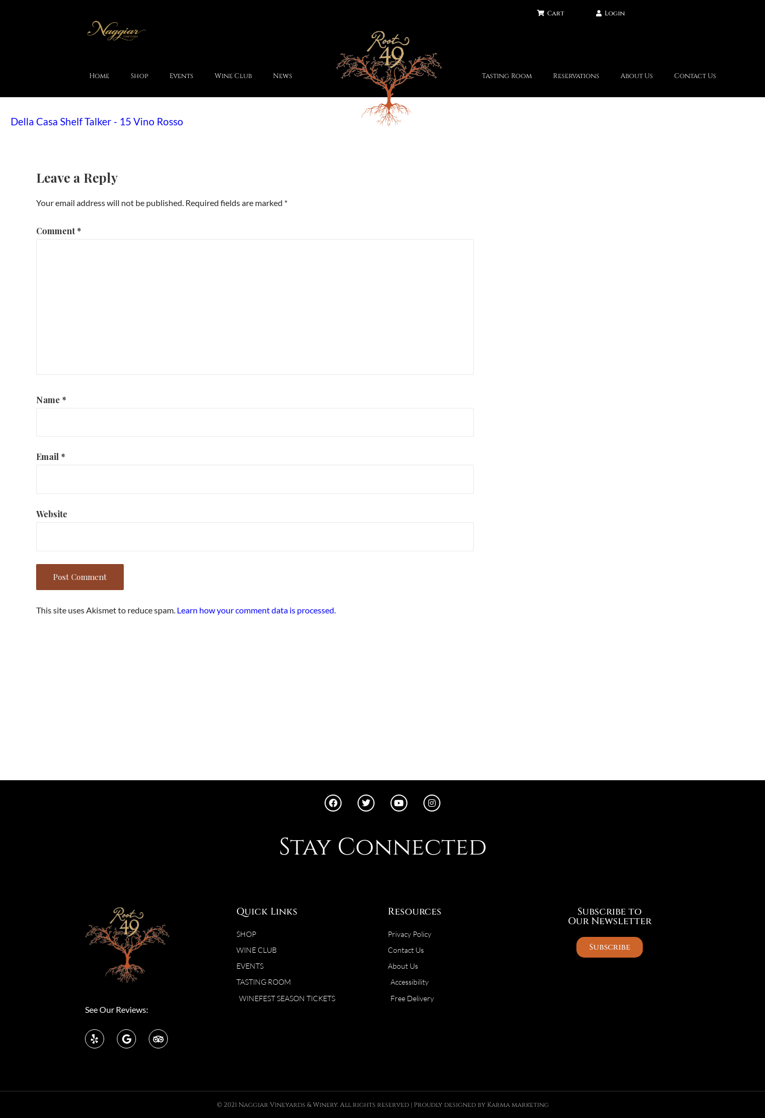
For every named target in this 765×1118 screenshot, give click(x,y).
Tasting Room (507, 76)
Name (51, 399)
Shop (139, 76)
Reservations (576, 76)
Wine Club (233, 76)
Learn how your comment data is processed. (256, 610)
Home (99, 76)
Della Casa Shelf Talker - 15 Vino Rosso (97, 121)
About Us (636, 76)
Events (181, 76)
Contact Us (695, 76)
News (282, 76)
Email (50, 456)
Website (51, 513)
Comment (58, 230)
